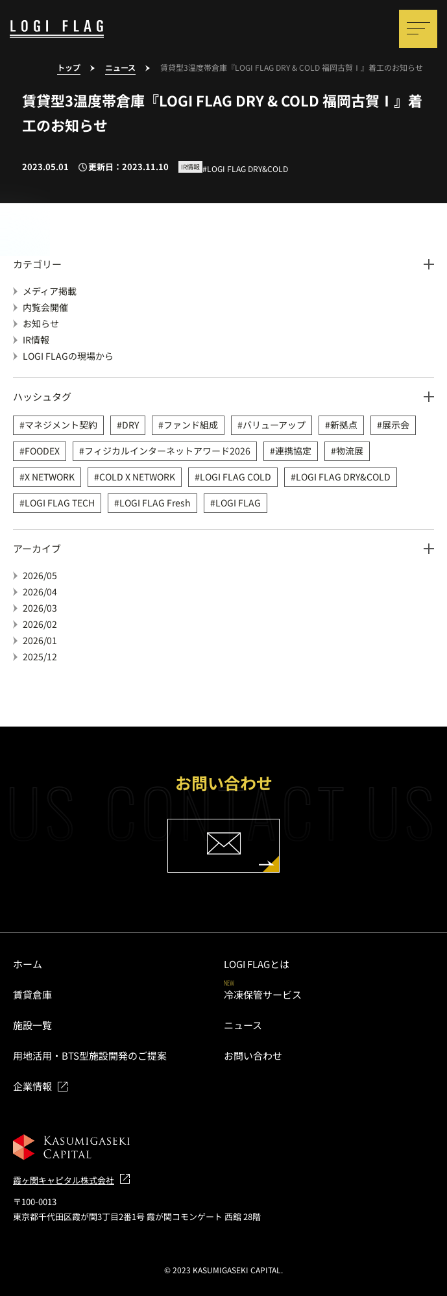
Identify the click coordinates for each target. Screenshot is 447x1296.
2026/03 (40, 607)
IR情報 (36, 339)
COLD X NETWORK (137, 476)
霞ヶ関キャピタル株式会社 (63, 1180)
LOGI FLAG (238, 502)
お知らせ (41, 323)
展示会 (395, 424)
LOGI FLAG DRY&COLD (343, 476)
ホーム (27, 964)
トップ (68, 68)
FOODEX (42, 450)
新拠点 (343, 424)
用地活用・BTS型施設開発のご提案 (90, 1055)
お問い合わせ (253, 1055)
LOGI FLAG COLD (235, 476)
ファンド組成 (190, 424)
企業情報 (32, 1086)
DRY (130, 424)
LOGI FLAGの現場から (68, 355)
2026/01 (40, 640)
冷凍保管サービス (263, 994)
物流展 (349, 450)
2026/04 (40, 591)
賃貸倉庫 (32, 994)
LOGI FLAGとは (256, 964)
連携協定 (293, 450)
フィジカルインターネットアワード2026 (167, 450)
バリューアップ (274, 424)
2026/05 (40, 575)
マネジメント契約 (61, 424)
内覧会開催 (45, 307)
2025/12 (40, 656)
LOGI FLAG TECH (60, 502)
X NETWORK (50, 476)
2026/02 (40, 623)
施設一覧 (32, 1025)
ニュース (120, 68)
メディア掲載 (50, 290)
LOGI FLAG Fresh (155, 502)
